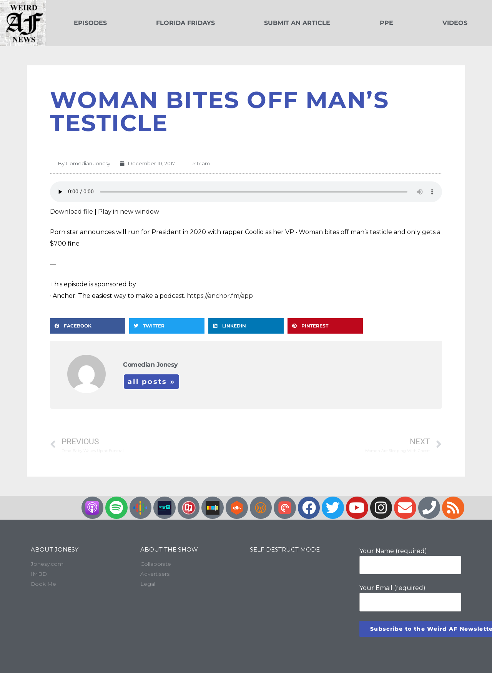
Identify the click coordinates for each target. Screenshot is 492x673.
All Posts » (151, 381)
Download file (71, 211)
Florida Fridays (185, 23)
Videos (454, 23)
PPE (386, 23)
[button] (87, 326)
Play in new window (128, 211)
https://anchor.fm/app (220, 295)
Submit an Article (297, 23)
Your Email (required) (410, 597)
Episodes (90, 23)
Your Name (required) (410, 560)
